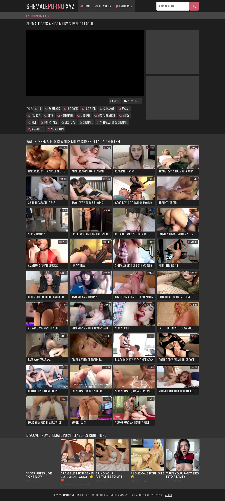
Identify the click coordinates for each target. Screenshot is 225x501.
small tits (56, 129)
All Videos (103, 6)
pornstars (49, 122)
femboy (34, 115)
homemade (65, 115)
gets (48, 115)
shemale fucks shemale (112, 122)
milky (124, 115)
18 (38, 109)
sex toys (68, 122)
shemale (86, 122)
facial (124, 109)
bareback (52, 109)
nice (32, 122)
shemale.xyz (50, 6)
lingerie (83, 115)
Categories (124, 6)
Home (85, 6)
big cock (71, 109)
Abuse (168, 495)
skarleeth (35, 129)
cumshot (107, 109)
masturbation (104, 115)
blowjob (89, 109)
